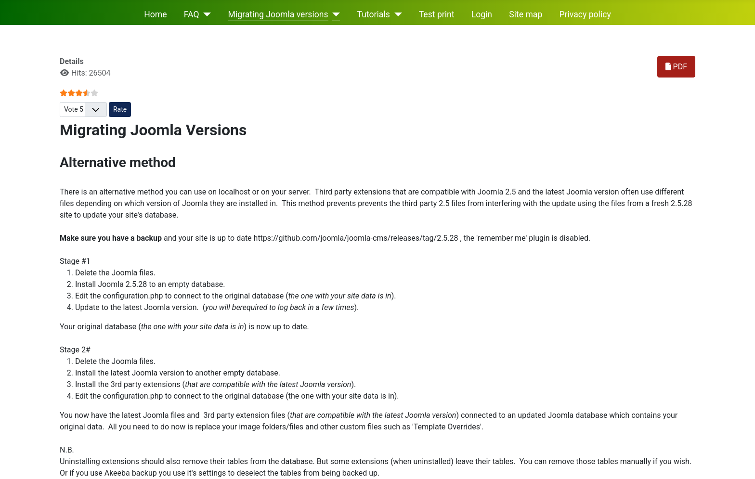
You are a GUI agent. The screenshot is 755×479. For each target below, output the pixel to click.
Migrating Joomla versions (278, 14)
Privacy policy (585, 14)
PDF (676, 66)
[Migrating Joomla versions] (334, 14)
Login (481, 14)
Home (155, 14)
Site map (525, 14)
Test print (437, 14)
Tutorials (373, 14)
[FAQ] (205, 14)
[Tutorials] (396, 14)
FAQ (191, 14)
